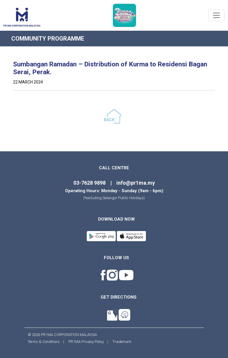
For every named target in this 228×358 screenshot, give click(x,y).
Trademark (120, 341)
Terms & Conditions (45, 341)
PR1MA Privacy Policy (86, 341)
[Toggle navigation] (216, 15)
